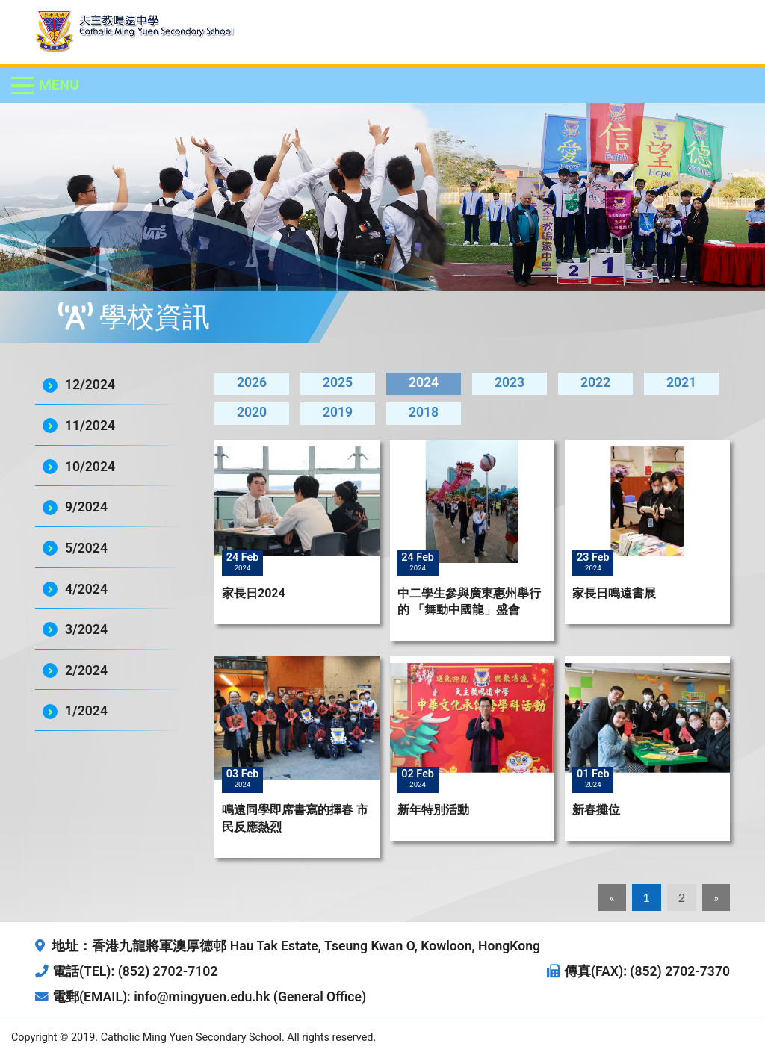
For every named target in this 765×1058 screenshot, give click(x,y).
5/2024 (86, 548)
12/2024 (90, 384)
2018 (424, 412)
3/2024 (86, 629)
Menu (59, 84)
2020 (252, 412)
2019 (338, 412)
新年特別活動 (433, 810)
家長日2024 (253, 593)
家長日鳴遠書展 (614, 593)
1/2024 (86, 710)
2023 (509, 382)
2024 (424, 382)
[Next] (716, 897)
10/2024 (90, 466)
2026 (252, 382)
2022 (595, 382)
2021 (681, 382)
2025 (338, 382)
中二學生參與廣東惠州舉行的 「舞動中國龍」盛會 (469, 601)
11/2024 (90, 425)
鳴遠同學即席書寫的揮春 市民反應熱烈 (295, 818)
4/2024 (86, 589)
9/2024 (86, 507)
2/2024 (86, 670)
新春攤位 (596, 810)
